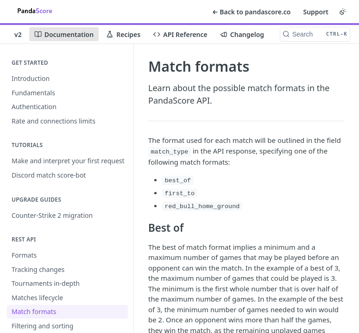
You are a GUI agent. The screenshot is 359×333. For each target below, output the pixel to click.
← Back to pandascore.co (251, 11)
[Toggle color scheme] (343, 11)
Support (315, 11)
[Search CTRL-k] (315, 34)
